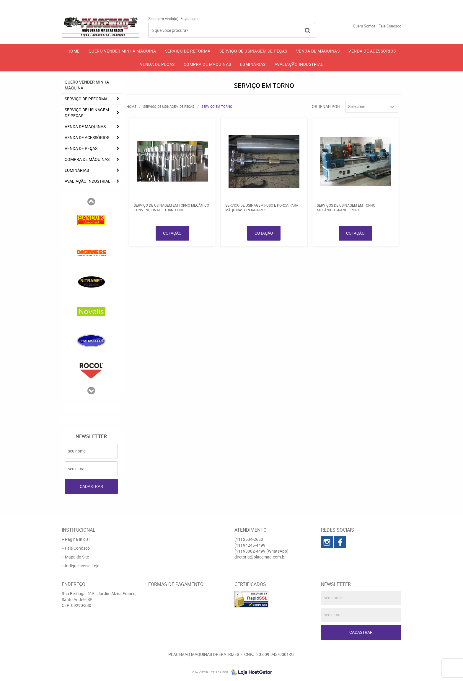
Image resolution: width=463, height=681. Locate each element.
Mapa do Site (77, 557)
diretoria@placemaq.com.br (260, 557)
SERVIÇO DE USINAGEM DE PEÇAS (253, 51)
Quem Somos (364, 26)
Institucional (78, 530)
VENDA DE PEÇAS (157, 64)
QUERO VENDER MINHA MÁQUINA (122, 51)
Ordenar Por (326, 106)
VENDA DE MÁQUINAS (318, 51)
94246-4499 (338, 4)
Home (73, 51)
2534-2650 (293, 4)
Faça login (189, 18)
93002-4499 (385, 4)
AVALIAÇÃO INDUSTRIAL (299, 64)
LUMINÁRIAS (253, 64)
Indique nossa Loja (82, 566)
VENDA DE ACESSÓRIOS (372, 51)
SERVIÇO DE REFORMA (188, 51)
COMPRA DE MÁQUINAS (207, 64)
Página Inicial (77, 539)
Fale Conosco (390, 26)
